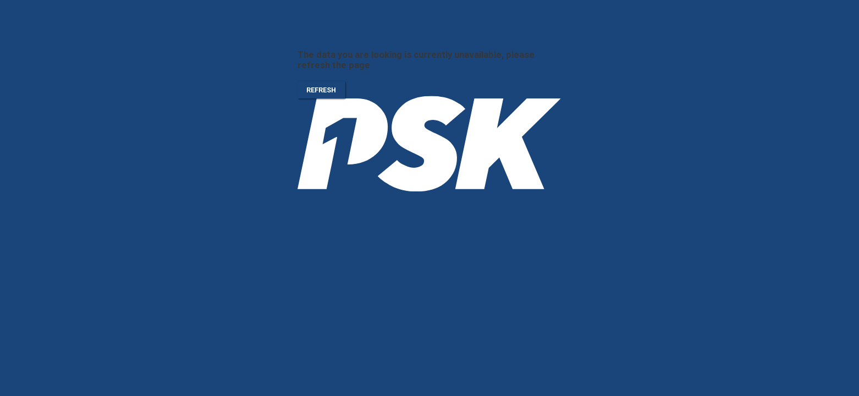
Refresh (321, 90)
